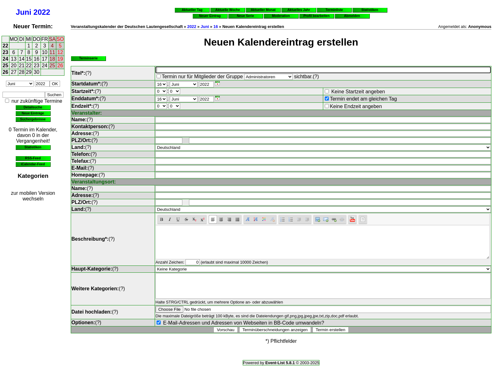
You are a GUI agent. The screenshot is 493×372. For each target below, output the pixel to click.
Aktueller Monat (263, 10)
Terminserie (88, 58)
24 (5, 59)
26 (60, 65)
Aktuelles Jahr (298, 10)
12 (60, 52)
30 (36, 72)
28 (22, 72)
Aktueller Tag (192, 10)
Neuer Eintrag (210, 16)
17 (44, 59)
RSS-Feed (33, 158)
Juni (23, 12)
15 (29, 59)
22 (5, 45)
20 (14, 65)
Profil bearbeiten (316, 16)
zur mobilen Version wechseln (33, 195)
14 (22, 59)
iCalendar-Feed (33, 164)
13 (14, 59)
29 (29, 72)
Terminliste (334, 10)
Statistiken (33, 147)
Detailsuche (33, 107)
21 (22, 65)
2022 (41, 12)
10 (44, 52)
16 (36, 59)
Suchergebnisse (33, 119)
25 (5, 65)
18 (52, 59)
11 (52, 52)
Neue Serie (245, 16)
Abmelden (352, 16)
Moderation (281, 16)
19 (60, 59)
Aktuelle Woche (227, 10)
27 (14, 72)
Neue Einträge (33, 113)
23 (5, 52)
